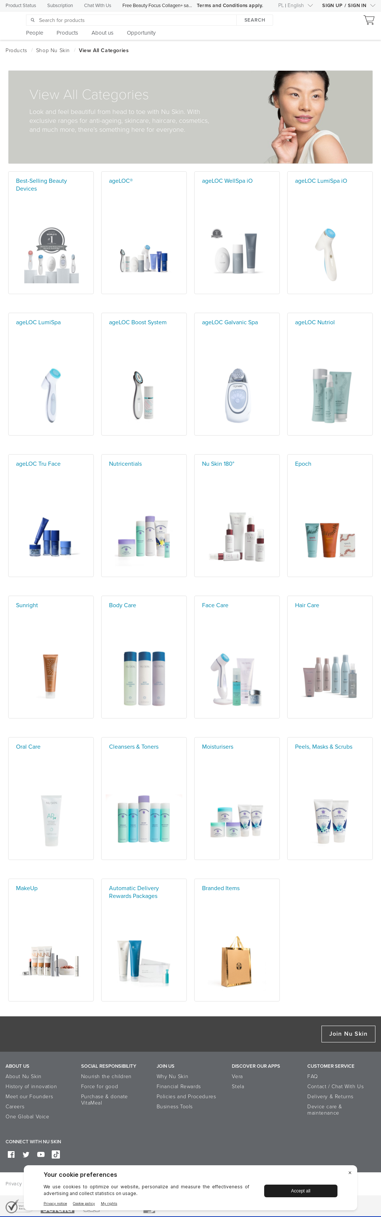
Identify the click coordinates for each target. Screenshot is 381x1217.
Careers (15, 1106)
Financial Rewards (179, 1086)
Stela (238, 1086)
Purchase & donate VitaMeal (104, 1099)
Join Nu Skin (348, 1034)
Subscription (60, 6)
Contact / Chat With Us (335, 1086)
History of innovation (31, 1086)
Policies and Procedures (186, 1096)
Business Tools (175, 1106)
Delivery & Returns (330, 1096)
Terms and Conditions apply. (230, 6)
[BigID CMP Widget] (190, 1189)
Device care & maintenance (324, 1109)
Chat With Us (97, 6)
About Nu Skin (24, 1076)
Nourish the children (106, 1076)
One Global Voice (27, 1117)
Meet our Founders (29, 1096)
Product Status (21, 6)
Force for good (99, 1086)
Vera (237, 1076)
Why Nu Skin (173, 1076)
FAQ (312, 1076)
